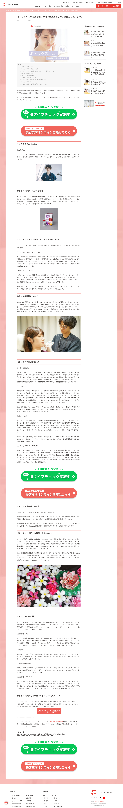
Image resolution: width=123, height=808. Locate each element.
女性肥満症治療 (16, 803)
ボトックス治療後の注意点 (28, 77)
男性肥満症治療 (16, 806)
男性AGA (14, 798)
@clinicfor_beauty (56, 721)
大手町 (46, 806)
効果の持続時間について (27, 73)
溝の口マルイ (58, 803)
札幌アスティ (58, 798)
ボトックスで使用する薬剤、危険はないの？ (33, 79)
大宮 (55, 801)
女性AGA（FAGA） (17, 801)
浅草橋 (46, 798)
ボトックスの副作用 (26, 82)
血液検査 (28, 798)
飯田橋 (46, 801)
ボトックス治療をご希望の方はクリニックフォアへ (35, 84)
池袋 (45, 803)
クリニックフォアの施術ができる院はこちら (49, 711)
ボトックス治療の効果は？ (28, 75)
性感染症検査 (30, 803)
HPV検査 (28, 801)
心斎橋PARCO (58, 806)
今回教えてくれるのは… (27, 66)
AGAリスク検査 (30, 806)
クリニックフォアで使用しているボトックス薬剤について (37, 71)
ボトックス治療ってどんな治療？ (30, 69)
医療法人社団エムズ (100, 801)
